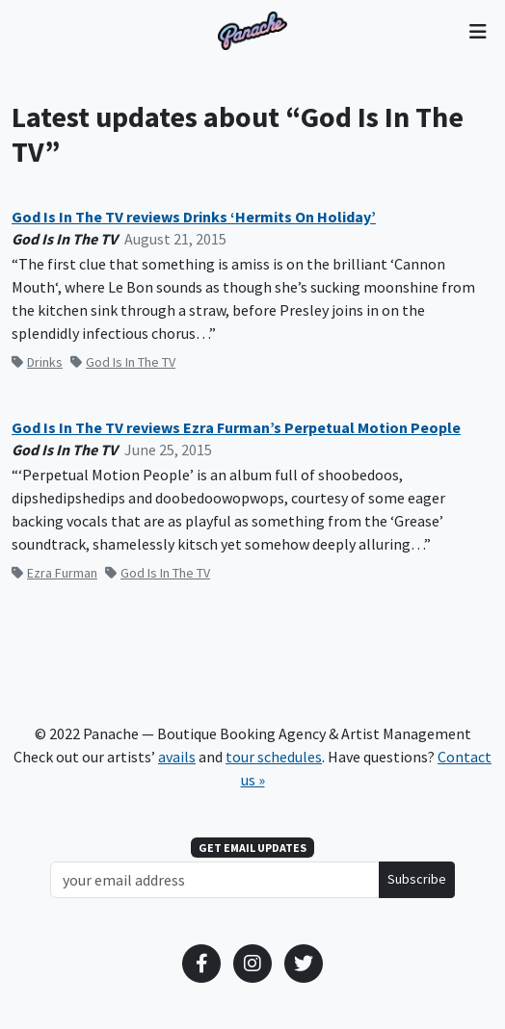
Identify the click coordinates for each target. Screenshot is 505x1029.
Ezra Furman (54, 572)
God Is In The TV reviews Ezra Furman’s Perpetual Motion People (236, 428)
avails (177, 756)
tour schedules (274, 756)
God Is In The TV (122, 362)
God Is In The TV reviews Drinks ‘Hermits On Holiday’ (194, 217)
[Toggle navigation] (477, 30)
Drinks (37, 362)
